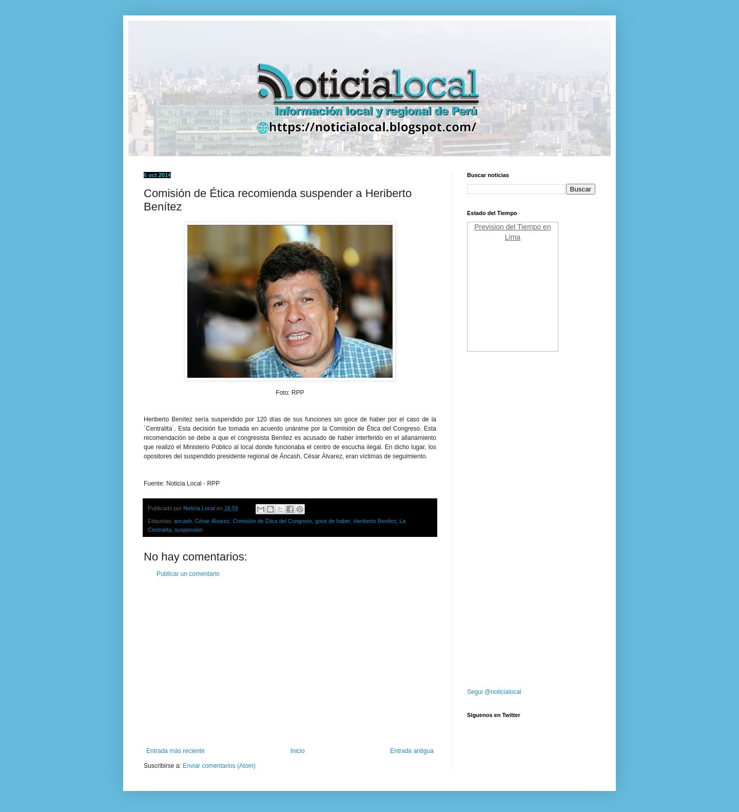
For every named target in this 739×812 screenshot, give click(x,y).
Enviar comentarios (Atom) (219, 765)
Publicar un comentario (188, 573)
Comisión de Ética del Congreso (272, 521)
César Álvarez (212, 521)
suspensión (188, 530)
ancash (183, 521)
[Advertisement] (290, 662)
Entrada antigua (412, 751)
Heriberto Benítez (374, 521)
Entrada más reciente (175, 751)
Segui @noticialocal (494, 691)
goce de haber (332, 521)
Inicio (297, 751)
